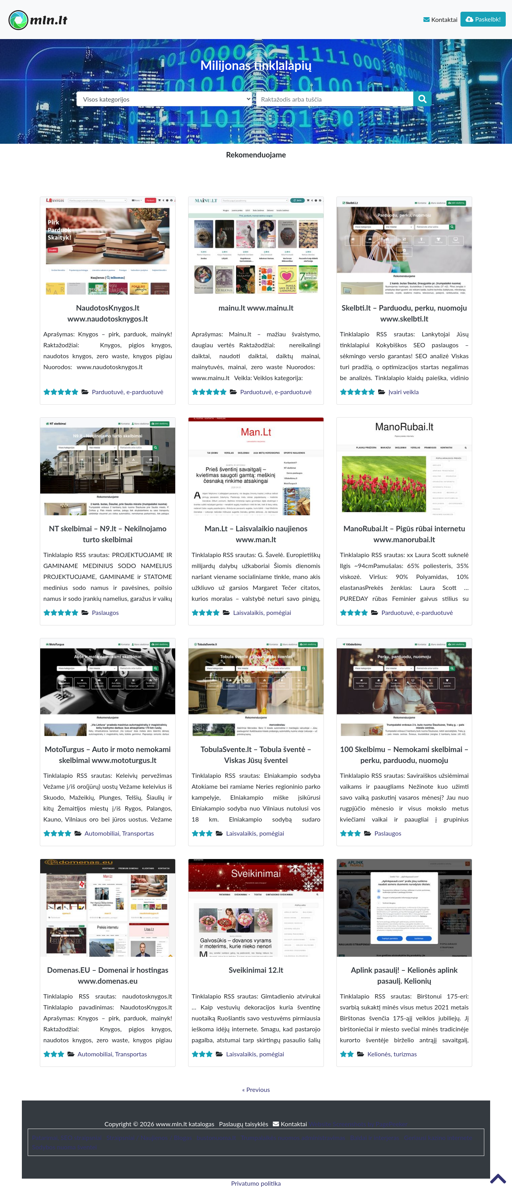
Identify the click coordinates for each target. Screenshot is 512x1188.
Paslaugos (105, 612)
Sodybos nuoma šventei (64, 1146)
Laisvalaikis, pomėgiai (262, 612)
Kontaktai (440, 19)
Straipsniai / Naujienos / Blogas (149, 1137)
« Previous (256, 1089)
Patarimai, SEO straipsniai (66, 1137)
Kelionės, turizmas (392, 1054)
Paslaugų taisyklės (244, 1123)
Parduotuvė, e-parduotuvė (127, 391)
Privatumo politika (256, 1183)
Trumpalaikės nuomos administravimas (293, 1137)
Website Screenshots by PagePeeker (358, 1123)
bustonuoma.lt (216, 1137)
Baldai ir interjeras (374, 1137)
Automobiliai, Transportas (119, 833)
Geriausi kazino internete (438, 1137)
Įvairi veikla (403, 391)
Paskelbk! (483, 19)
